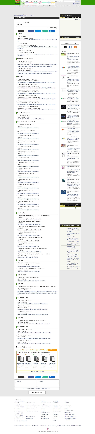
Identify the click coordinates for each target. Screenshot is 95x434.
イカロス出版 (55, 401)
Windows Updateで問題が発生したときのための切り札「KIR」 (73, 251)
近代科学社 (43, 416)
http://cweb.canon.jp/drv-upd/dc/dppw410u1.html (29, 224)
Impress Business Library (32, 406)
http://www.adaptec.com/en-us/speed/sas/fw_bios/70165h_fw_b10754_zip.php (37, 93)
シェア (32, 31)
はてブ (39, 31)
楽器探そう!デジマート (46, 404)
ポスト (22, 31)
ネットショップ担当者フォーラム (33, 404)
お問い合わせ (27, 425)
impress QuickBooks (70, 406)
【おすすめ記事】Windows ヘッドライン (71, 225)
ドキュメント (55, 5)
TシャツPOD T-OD (46, 406)
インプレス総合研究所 (20, 406)
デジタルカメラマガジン (20, 416)
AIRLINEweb (56, 402)
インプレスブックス (31, 416)
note (45, 31)
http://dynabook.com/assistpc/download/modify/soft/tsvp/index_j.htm (34, 323)
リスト (26, 31)
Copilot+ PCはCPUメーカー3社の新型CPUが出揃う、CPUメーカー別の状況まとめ (73, 150)
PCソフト (32, 349)
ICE (65, 401)
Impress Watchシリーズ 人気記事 (70, 204)
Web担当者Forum (19, 404)
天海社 (67, 402)
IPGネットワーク (68, 412)
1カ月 (78, 17)
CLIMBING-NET (45, 414)
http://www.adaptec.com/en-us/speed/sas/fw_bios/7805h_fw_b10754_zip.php (36, 87)
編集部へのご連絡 (43, 425)
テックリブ (55, 418)
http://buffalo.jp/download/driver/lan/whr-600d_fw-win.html (31, 280)
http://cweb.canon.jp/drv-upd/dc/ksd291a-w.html (29, 229)
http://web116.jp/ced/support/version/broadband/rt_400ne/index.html (34, 338)
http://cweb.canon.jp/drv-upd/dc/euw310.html (28, 246)
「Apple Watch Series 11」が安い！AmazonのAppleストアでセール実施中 (73, 171)
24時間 (68, 17)
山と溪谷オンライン (46, 412)
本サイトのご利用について (19, 425)
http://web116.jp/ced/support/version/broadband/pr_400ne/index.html (34, 332)
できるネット (18, 418)
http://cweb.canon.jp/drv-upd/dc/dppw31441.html (29, 219)
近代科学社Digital (45, 418)
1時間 (63, 17)
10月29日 (19, 381)
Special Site (66, 37)
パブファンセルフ (69, 410)
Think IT (17, 402)
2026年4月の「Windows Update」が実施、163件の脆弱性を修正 (73, 230)
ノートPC (21, 349)
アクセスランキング (67, 15)
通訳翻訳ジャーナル (58, 406)
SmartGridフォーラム (31, 402)
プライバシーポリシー (52, 425)
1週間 (73, 17)
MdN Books (56, 414)
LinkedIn (52, 31)
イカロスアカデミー (58, 411)
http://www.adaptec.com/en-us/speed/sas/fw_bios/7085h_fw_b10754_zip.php (36, 82)
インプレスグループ (66, 425)
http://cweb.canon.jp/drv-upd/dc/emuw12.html (29, 235)
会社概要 (59, 425)
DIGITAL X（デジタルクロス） (33, 411)
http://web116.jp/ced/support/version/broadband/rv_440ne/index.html (34, 343)
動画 (64, 5)
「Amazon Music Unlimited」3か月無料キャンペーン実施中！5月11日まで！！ (73, 81)
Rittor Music (43, 401)
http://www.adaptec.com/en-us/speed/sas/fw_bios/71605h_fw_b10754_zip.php (37, 104)
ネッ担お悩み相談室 (19, 413)
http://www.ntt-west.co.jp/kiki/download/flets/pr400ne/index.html (33, 303)
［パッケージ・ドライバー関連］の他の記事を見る (37, 388)
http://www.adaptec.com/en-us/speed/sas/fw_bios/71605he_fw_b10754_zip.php (37, 109)
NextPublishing (30, 418)
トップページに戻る (37, 392)
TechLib (55, 420)
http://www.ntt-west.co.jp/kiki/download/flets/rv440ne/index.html (33, 314)
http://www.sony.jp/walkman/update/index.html (29, 266)
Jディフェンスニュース (58, 404)
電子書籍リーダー (52, 349)
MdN (54, 413)
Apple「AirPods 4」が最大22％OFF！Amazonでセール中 (73, 158)
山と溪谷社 (43, 411)
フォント (68, 5)
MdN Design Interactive (58, 416)
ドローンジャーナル (19, 411)
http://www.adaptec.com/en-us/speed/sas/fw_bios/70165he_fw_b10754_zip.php (37, 98)
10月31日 (41, 381)
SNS (61, 5)
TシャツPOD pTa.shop (70, 414)
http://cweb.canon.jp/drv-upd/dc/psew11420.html (29, 251)
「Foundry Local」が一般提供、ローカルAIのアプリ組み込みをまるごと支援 (73, 243)
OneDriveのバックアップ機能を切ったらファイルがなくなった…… (73, 260)
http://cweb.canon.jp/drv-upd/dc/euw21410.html (29, 240)
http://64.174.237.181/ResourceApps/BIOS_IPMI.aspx (31, 118)
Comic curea (68, 404)
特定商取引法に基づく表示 (76, 425)
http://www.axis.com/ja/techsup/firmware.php (28, 127)
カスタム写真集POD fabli (71, 416)
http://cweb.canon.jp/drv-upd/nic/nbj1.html (28, 257)
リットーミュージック (46, 402)
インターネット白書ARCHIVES (21, 420)
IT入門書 (42, 349)
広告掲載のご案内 (35, 425)
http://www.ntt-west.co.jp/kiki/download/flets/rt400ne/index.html (33, 309)
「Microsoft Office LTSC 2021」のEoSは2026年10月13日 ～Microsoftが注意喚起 (73, 130)
